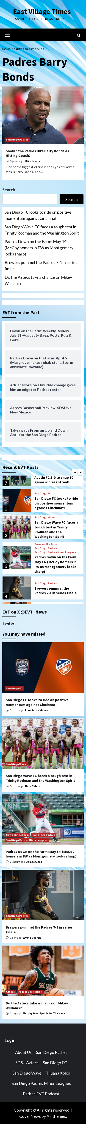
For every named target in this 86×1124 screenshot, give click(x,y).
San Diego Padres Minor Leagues (55, 552)
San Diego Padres (17, 139)
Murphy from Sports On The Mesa (44, 1013)
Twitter (9, 623)
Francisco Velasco (36, 710)
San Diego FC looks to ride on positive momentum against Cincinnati (38, 215)
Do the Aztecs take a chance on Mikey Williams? (38, 280)
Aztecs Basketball (30, 991)
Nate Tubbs (32, 786)
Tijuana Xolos (58, 1072)
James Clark (34, 861)
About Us (23, 1052)
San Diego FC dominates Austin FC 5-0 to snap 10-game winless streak (54, 477)
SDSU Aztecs (27, 1062)
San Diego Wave (44, 517)
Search (8, 189)
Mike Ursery (32, 161)
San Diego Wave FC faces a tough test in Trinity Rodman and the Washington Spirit (42, 229)
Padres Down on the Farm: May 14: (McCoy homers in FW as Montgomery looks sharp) (39, 247)
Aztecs (10, 991)
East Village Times (42, 11)
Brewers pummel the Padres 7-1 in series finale (41, 265)
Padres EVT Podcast (41, 1093)
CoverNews (30, 1116)
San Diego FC (42, 493)
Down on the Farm (45, 544)
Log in (10, 1040)
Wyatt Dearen (32, 937)
